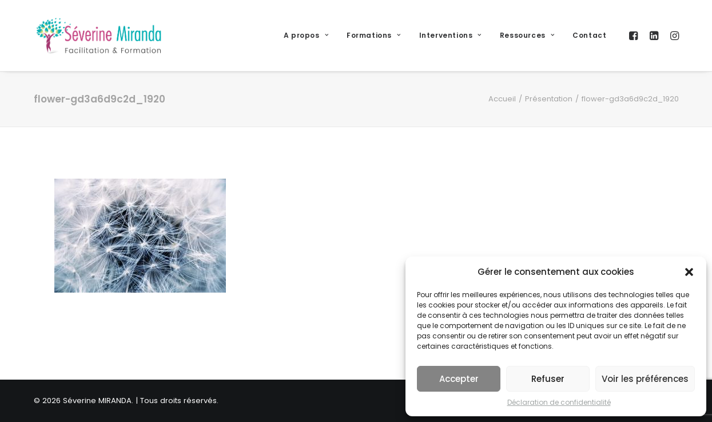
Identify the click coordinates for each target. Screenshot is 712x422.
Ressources (527, 35)
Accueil (502, 98)
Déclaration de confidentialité (559, 402)
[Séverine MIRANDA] (99, 35)
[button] (689, 272)
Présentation (548, 98)
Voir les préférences (645, 379)
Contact (589, 35)
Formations (373, 35)
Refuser (547, 379)
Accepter (459, 379)
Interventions (450, 35)
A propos (306, 35)
